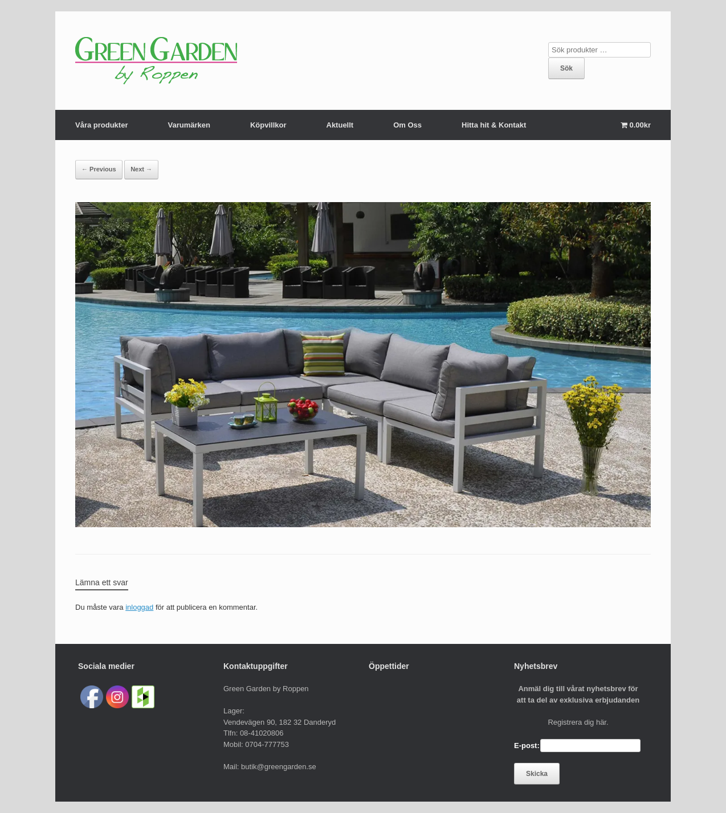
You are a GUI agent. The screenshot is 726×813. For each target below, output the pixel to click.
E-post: (527, 745)
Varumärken (189, 125)
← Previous (98, 169)
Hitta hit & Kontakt (494, 125)
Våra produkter (101, 125)
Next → (141, 169)
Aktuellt (340, 125)
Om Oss (407, 125)
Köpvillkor (268, 125)
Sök (566, 68)
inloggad (139, 607)
